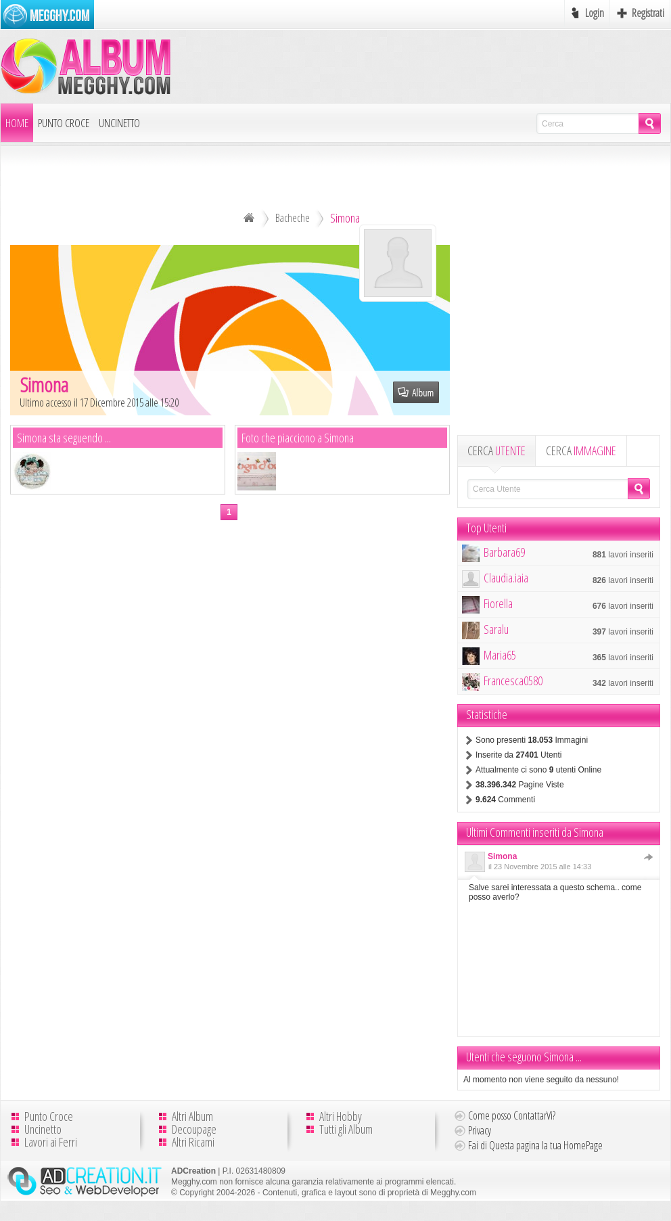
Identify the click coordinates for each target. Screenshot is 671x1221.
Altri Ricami (193, 1142)
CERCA (496, 450)
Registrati (648, 12)
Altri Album (192, 1116)
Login (594, 12)
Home (16, 123)
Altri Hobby (340, 1116)
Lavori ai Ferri (50, 1142)
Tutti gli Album (346, 1129)
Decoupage (194, 1129)
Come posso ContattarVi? (511, 1115)
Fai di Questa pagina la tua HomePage (535, 1145)
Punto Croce (63, 123)
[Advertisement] (558, 338)
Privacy (479, 1130)
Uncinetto (119, 123)
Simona (502, 856)
